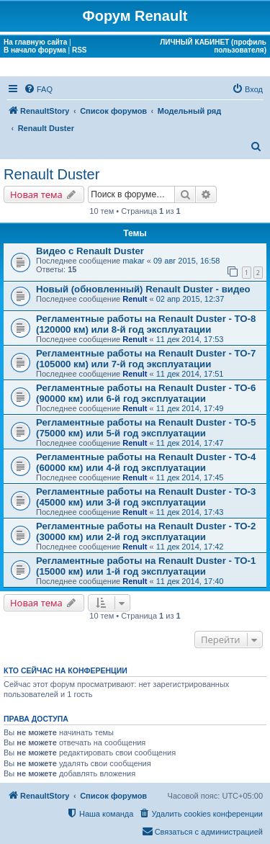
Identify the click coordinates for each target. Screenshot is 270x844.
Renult (134, 299)
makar (133, 260)
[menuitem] (38, 89)
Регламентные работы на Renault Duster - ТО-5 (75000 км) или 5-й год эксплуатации (146, 428)
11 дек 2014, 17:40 (190, 581)
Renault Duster (51, 174)
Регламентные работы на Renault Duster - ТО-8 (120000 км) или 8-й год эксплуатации (146, 324)
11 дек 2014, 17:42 (190, 546)
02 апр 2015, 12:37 (190, 299)
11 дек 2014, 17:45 (190, 477)
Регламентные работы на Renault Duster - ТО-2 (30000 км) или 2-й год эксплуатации (146, 531)
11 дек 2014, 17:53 (190, 339)
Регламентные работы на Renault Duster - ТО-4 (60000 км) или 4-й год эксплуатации (146, 462)
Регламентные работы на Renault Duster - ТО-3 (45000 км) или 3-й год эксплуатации (146, 497)
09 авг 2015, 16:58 (186, 260)
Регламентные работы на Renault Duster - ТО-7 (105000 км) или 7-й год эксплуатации (146, 358)
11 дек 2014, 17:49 (190, 408)
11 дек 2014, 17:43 (190, 512)
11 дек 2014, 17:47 (190, 443)
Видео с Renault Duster (90, 251)
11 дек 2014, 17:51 (190, 373)
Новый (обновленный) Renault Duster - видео (143, 289)
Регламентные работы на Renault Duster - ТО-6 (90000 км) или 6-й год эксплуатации (146, 393)
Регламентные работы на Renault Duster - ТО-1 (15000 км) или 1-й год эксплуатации (146, 566)
